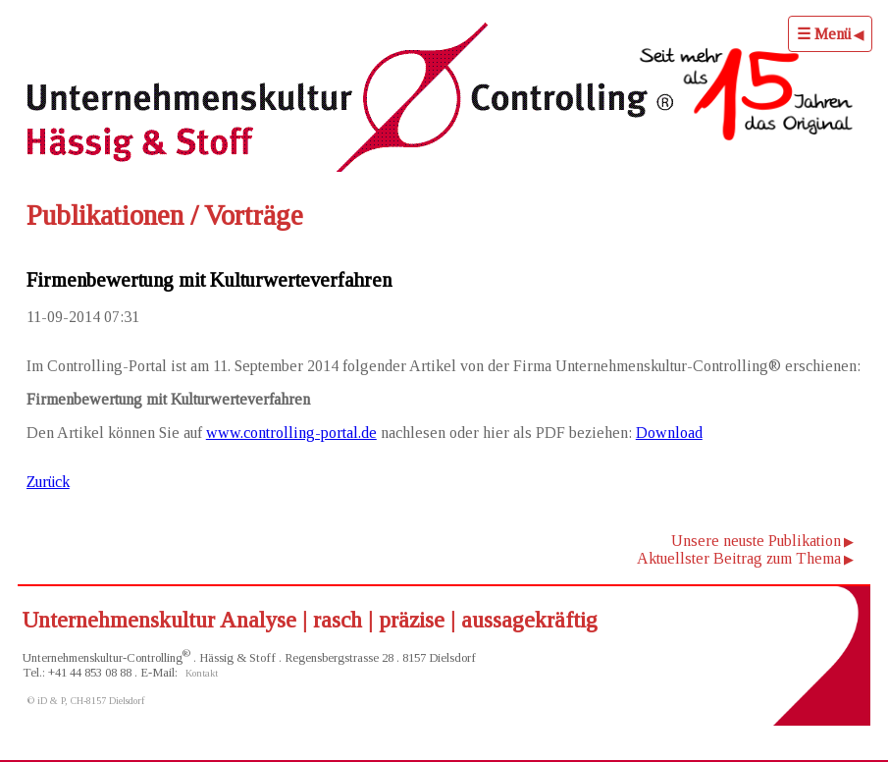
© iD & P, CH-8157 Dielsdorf (86, 700)
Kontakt (201, 673)
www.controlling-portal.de (291, 432)
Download (669, 432)
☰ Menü (824, 34)
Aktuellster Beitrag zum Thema (739, 558)
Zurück (48, 481)
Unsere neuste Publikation (756, 540)
